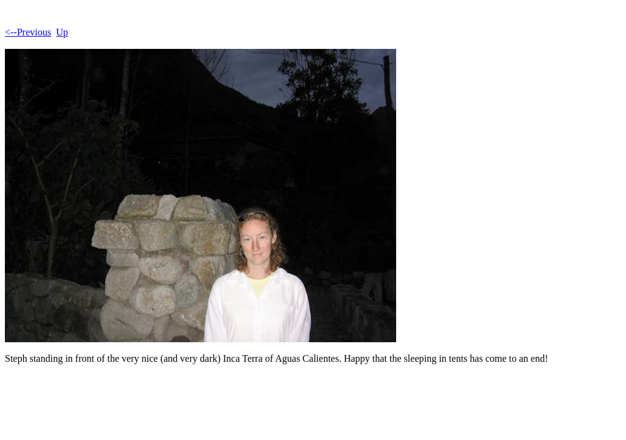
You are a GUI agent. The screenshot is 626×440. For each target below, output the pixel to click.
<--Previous (28, 32)
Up (62, 32)
